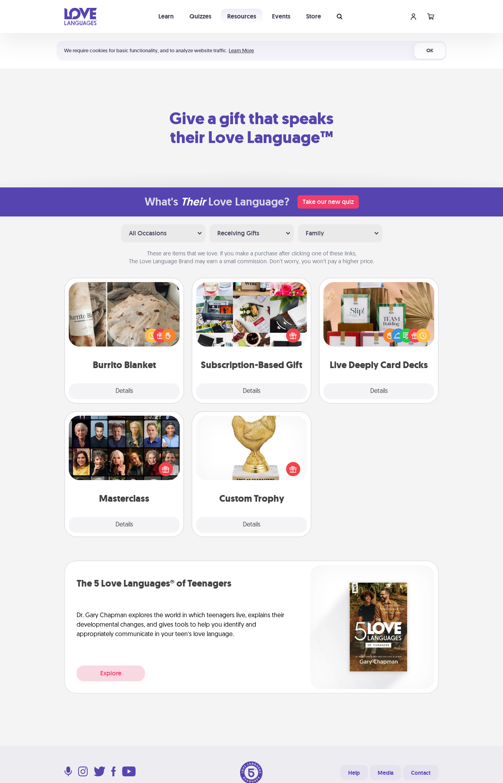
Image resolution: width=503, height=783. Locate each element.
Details (124, 391)
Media (385, 772)
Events (281, 16)
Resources (241, 16)
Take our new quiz (328, 202)
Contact (421, 772)
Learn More (241, 50)
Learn (166, 16)
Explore (110, 673)
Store (313, 16)
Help (354, 772)
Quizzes (200, 16)
